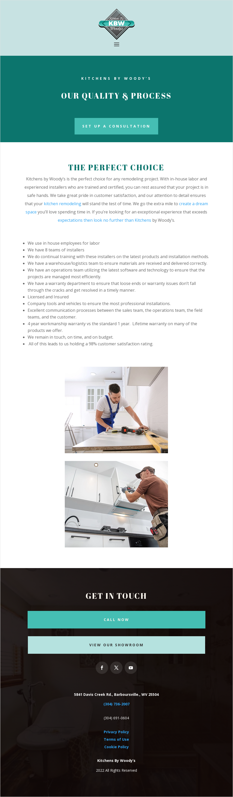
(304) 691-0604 (116, 717)
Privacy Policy (116, 731)
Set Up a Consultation (116, 126)
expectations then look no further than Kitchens (104, 220)
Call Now (116, 619)
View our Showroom (116, 644)
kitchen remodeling (62, 203)
